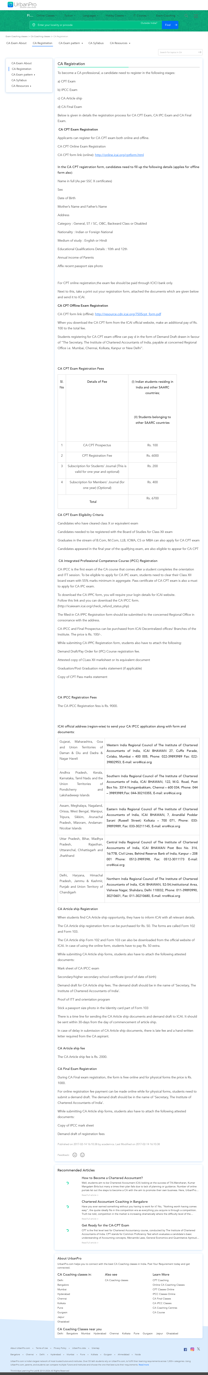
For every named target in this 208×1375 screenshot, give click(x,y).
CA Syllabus (96, 43)
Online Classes (45, 15)
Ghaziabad (63, 1321)
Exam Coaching (166, 15)
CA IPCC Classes (162, 1303)
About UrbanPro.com (20, 1348)
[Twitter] (198, 1349)
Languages (89, 15)
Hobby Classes (115, 15)
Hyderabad (63, 1294)
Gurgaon (62, 1312)
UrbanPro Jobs (79, 1348)
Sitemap (95, 1348)
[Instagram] (192, 1350)
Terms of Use (42, 1348)
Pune (60, 1308)
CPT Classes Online (163, 1289)
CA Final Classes (162, 1298)
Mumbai (61, 1289)
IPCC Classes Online (164, 1294)
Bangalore (63, 1285)
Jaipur (60, 1317)
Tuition (68, 15)
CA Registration (42, 43)
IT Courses (140, 15)
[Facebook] (185, 1351)
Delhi (60, 1280)
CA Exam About (16, 43)
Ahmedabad (123, 1354)
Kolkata (61, 1303)
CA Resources (118, 43)
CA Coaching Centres (165, 1308)
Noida (138, 1354)
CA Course (159, 1312)
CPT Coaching (161, 1280)
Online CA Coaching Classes (169, 1285)
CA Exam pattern (69, 43)
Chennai (62, 1298)
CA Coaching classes (116, 1280)
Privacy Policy (60, 1348)
